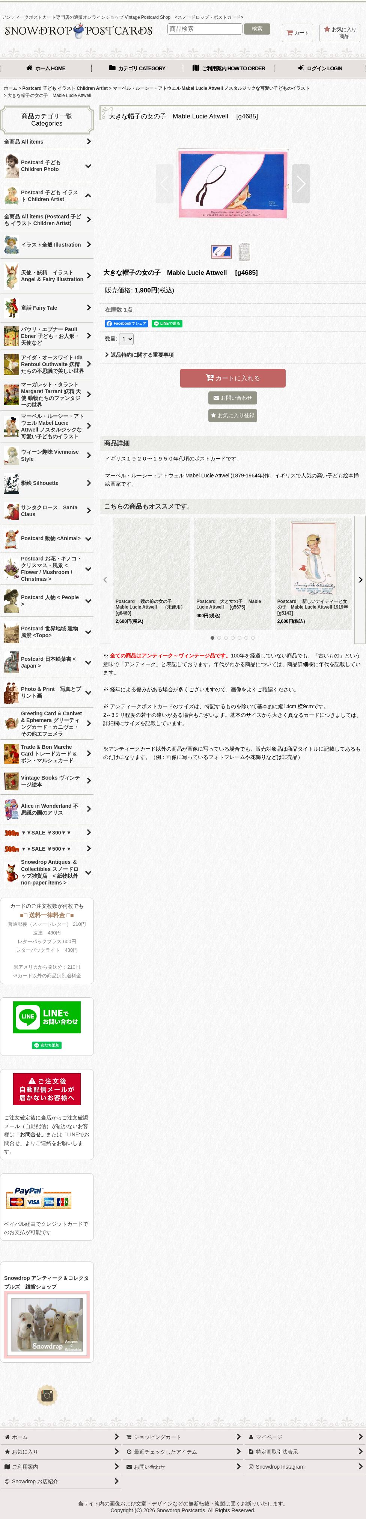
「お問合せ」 (30, 1134)
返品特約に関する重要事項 (139, 355)
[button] (164, 183)
